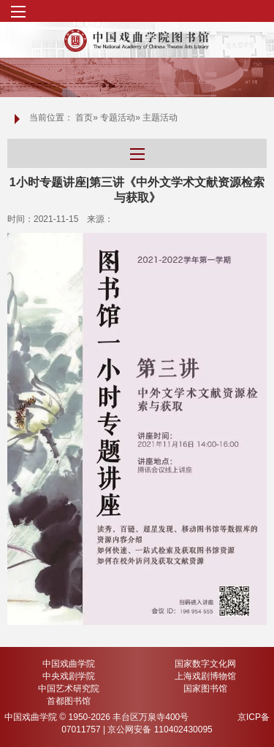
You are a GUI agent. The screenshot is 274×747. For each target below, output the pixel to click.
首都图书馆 (69, 701)
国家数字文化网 (205, 664)
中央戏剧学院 (68, 676)
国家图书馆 (205, 688)
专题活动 (117, 117)
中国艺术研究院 (68, 688)
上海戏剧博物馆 (205, 676)
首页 (84, 117)
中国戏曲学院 (68, 664)
